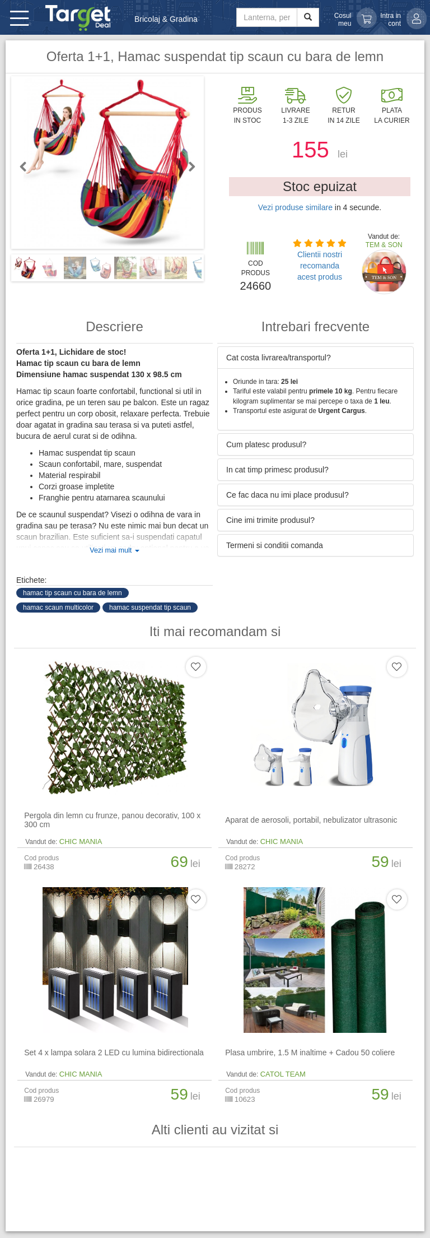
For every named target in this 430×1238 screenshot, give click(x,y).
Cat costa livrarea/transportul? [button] (278, 357)
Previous (28, 166)
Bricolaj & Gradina (166, 19)
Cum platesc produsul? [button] (266, 444)
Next (187, 166)
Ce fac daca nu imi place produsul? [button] (287, 494)
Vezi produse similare (295, 207)
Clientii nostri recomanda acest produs (319, 265)
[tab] (315, 357)
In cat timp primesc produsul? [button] (277, 469)
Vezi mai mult (114, 550)
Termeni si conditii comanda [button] (274, 545)
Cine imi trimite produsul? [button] (270, 520)
